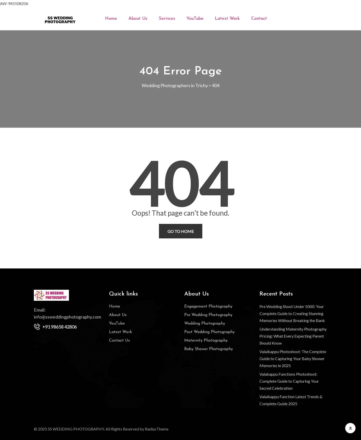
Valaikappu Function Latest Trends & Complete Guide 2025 (290, 400)
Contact (259, 18)
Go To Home (180, 231)
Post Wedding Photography (209, 332)
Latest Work (227, 18)
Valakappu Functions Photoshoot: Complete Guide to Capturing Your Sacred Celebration (289, 381)
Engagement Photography (208, 307)
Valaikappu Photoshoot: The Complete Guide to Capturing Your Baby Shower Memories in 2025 (292, 358)
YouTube (195, 18)
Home (111, 18)
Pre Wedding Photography (208, 315)
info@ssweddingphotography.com (67, 317)
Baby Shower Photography (208, 349)
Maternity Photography (206, 341)
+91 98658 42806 (59, 327)
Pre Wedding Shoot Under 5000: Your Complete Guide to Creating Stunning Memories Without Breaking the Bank (292, 313)
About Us (137, 18)
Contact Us (119, 341)
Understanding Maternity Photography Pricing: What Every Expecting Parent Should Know (293, 336)
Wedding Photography (204, 324)
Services (167, 18)
